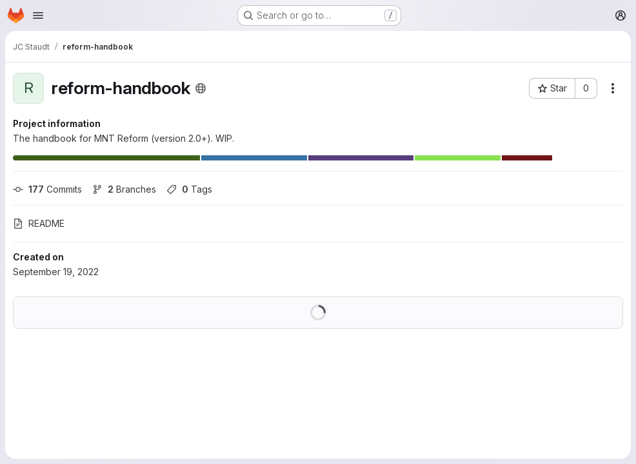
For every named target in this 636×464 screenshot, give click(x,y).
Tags (189, 189)
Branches (124, 189)
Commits (47, 189)
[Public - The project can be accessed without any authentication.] (200, 88)
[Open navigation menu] (38, 15)
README (39, 223)
